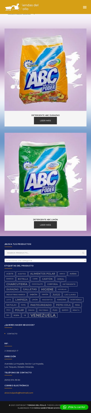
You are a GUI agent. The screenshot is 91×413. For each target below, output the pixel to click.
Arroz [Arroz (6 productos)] (62, 274)
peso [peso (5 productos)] (8, 310)
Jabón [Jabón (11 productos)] (33, 294)
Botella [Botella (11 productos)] (23, 279)
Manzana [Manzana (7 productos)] (61, 300)
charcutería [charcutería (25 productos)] (16, 284)
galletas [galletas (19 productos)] (30, 289)
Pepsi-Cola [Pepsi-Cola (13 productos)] (63, 305)
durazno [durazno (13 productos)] (12, 289)
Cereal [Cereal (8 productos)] (60, 279)
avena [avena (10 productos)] (73, 274)
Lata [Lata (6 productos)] (8, 300)
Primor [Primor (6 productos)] (31, 310)
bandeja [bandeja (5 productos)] (10, 279)
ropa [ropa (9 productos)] (16, 315)
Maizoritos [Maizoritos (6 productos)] (47, 300)
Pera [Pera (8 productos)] (77, 305)
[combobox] (45, 260)
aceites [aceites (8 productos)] (22, 274)
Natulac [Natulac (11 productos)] (11, 305)
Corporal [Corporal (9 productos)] (52, 284)
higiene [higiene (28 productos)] (47, 289)
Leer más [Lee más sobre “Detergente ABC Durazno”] (45, 120)
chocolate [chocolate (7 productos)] (37, 284)
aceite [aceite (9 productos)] (9, 274)
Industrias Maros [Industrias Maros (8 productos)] (15, 294)
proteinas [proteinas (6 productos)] (43, 310)
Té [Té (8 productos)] (25, 315)
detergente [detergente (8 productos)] (69, 284)
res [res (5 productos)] (7, 315)
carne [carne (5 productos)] (35, 279)
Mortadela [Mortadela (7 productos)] (76, 300)
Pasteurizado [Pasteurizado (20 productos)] (41, 305)
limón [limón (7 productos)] (35, 300)
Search (83, 253)
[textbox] (45, 260)
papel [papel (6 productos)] (23, 305)
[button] (74, 407)
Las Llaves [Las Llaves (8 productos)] (70, 294)
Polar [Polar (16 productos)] (19, 310)
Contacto (12, 334)
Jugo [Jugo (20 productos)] (56, 294)
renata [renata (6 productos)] (76, 310)
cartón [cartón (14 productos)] (47, 279)
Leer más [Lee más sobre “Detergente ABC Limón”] (45, 225)
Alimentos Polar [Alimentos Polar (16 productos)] (42, 273)
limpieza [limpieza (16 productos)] (21, 299)
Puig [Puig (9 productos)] (55, 310)
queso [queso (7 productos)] (65, 310)
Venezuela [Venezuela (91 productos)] (43, 315)
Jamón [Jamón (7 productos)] (45, 294)
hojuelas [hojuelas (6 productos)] (62, 289)
